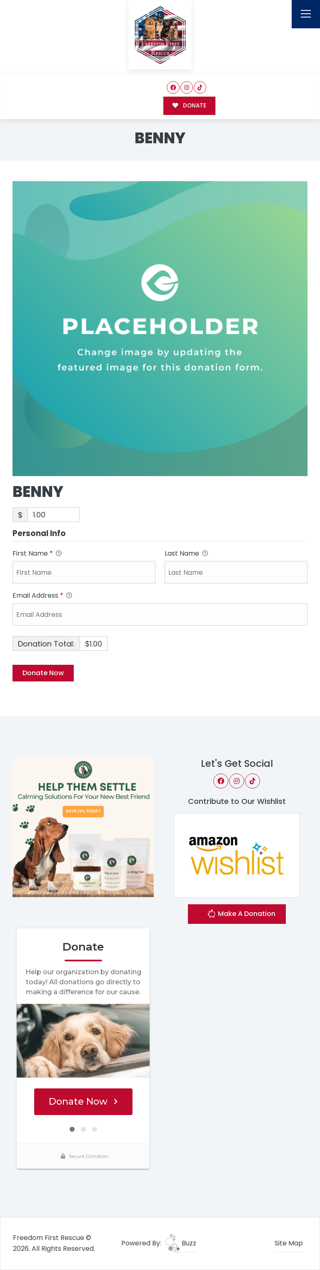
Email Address (42, 596)
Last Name (186, 554)
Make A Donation (241, 914)
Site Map (289, 1243)
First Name (37, 554)
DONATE (189, 106)
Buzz (180, 1243)
